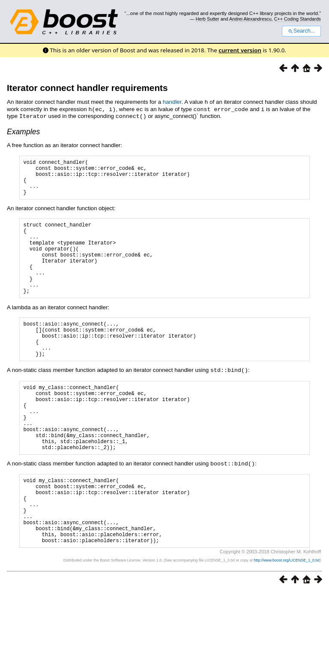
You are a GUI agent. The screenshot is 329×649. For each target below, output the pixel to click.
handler (172, 102)
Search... (301, 31)
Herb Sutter (207, 18)
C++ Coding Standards (297, 18)
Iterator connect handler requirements (87, 88)
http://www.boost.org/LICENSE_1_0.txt (287, 617)
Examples (23, 130)
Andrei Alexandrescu (250, 18)
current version (239, 50)
